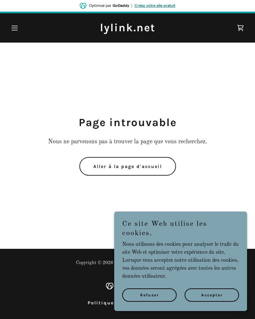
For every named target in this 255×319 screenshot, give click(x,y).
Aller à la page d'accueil (127, 166)
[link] (127, 30)
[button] (26, 28)
